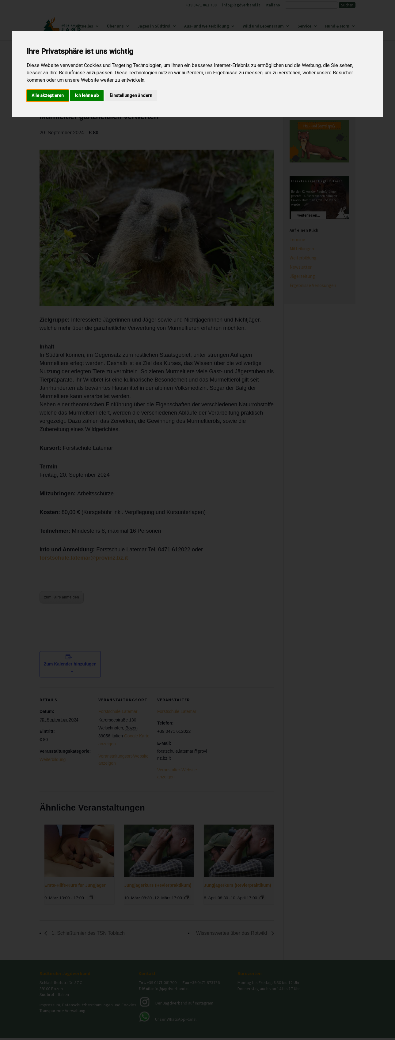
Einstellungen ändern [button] (131, 95)
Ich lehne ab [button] (87, 95)
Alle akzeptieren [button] (48, 95)
